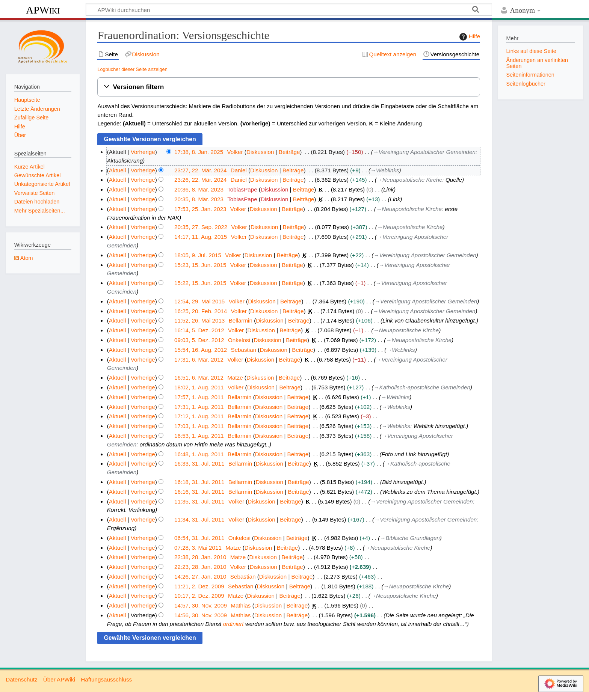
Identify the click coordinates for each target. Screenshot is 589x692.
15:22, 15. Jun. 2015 (200, 283)
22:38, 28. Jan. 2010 (200, 557)
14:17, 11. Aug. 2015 (200, 237)
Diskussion (260, 152)
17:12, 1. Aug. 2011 (199, 416)
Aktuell (117, 170)
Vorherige (143, 152)
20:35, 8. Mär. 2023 (199, 199)
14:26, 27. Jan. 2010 (200, 576)
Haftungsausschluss (106, 679)
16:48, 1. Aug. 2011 (199, 454)
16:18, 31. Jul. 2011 (199, 482)
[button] (289, 87)
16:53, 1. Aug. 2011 (199, 436)
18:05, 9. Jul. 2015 (197, 255)
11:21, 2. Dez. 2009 (199, 586)
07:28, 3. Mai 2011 (198, 547)
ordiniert (233, 624)
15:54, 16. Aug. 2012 (200, 350)
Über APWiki (59, 679)
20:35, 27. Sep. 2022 (200, 227)
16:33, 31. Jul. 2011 (199, 463)
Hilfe (469, 37)
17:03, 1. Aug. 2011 (199, 426)
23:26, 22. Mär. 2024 (200, 179)
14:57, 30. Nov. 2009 (200, 605)
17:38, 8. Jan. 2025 (198, 152)
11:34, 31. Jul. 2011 (199, 519)
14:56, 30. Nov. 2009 (200, 615)
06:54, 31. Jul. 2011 (199, 538)
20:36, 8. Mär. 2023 (199, 189)
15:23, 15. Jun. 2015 (200, 265)
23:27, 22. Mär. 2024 (200, 170)
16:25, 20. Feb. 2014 (200, 311)
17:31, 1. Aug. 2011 (199, 407)
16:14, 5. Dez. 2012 (199, 330)
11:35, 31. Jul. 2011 (199, 501)
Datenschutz (21, 679)
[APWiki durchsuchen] (289, 9)
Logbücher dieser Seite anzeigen (132, 69)
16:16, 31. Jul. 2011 (199, 491)
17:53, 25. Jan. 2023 (200, 209)
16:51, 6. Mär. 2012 (199, 377)
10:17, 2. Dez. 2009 (199, 595)
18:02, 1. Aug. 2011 (199, 387)
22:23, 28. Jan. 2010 (200, 567)
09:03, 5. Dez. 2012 (199, 340)
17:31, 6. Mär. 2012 (199, 359)
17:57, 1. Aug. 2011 (199, 397)
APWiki (43, 10)
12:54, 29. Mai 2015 (199, 301)
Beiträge (289, 152)
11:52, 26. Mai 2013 (199, 320)
